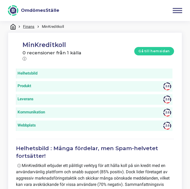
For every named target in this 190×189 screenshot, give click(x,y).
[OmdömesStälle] (33, 10)
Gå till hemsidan (154, 51)
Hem (13, 27)
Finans (28, 26)
